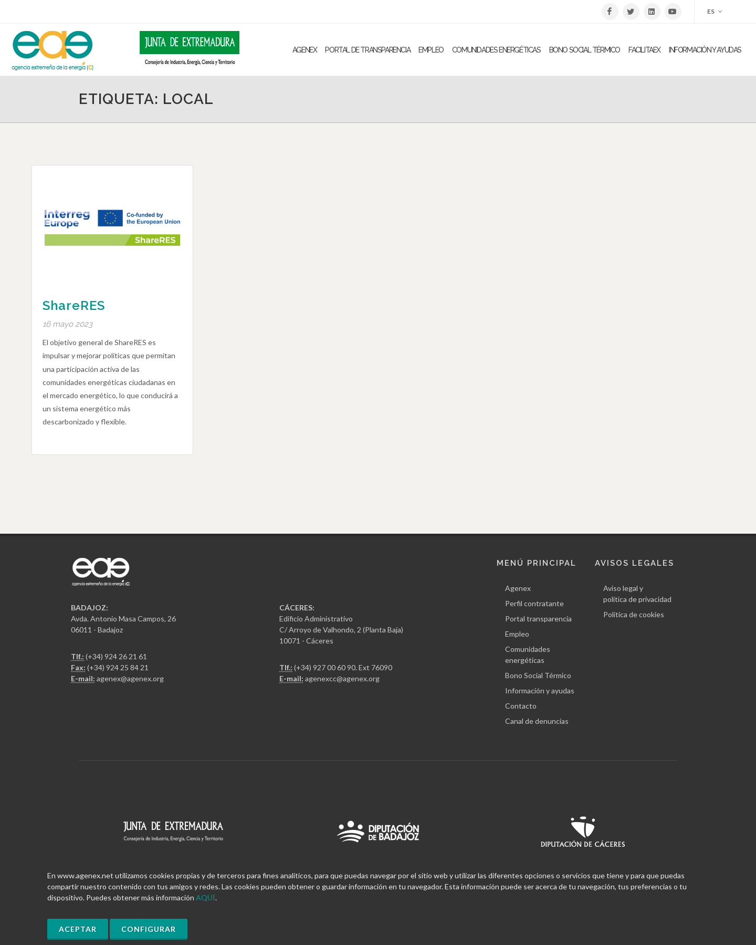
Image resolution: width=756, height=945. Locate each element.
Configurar (148, 929)
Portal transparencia (538, 618)
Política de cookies (633, 614)
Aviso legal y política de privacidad (637, 594)
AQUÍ (205, 897)
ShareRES (74, 305)
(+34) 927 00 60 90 (324, 667)
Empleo (517, 633)
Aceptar (78, 929)
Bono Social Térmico (538, 675)
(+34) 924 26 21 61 (116, 656)
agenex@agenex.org (130, 678)
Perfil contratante (534, 603)
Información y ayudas (539, 690)
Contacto (521, 705)
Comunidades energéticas (527, 654)
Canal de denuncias (537, 720)
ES (714, 11)
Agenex (518, 588)
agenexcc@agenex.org (342, 678)
